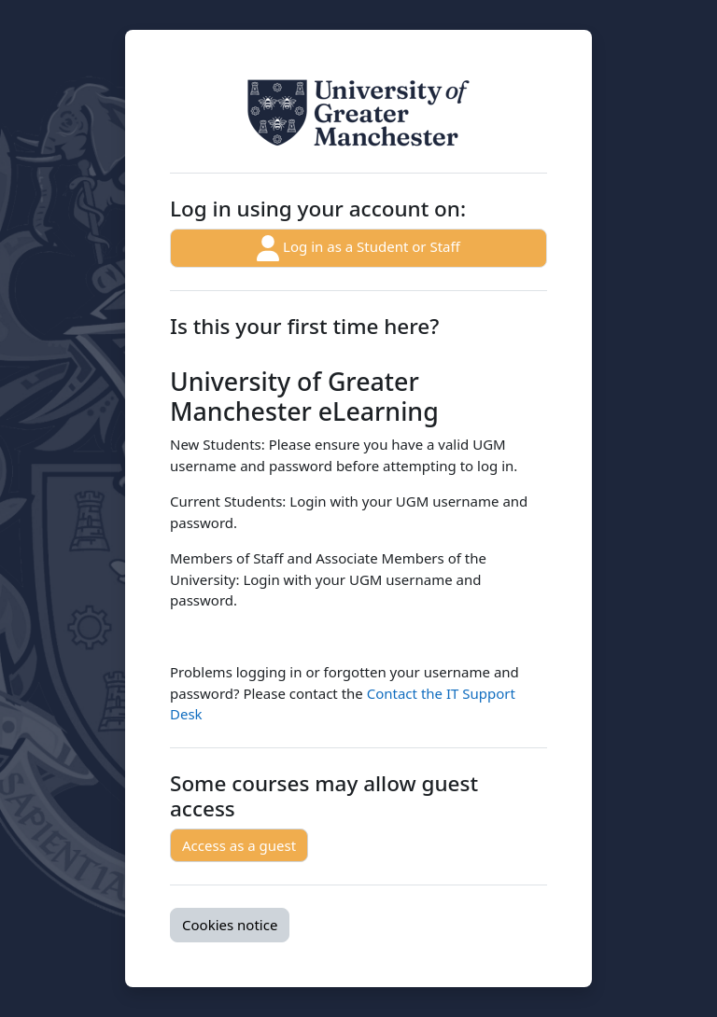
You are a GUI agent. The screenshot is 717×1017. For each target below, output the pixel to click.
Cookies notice (229, 924)
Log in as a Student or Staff (358, 247)
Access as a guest (239, 845)
